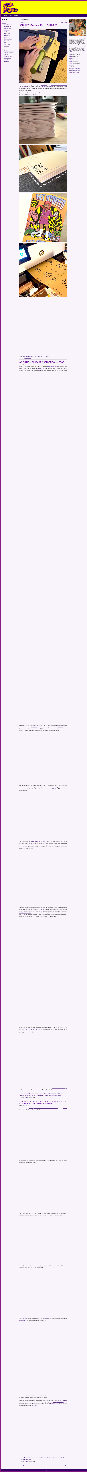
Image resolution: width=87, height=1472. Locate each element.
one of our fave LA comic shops (59, 1088)
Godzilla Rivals (7, 28)
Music (21, 15)
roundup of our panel (42, 1265)
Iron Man (27, 1095)
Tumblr (70, 56)
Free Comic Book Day (47, 1093)
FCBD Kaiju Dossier (8, 52)
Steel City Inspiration (9, 50)
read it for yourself (34, 1032)
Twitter (70, 59)
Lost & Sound (7, 59)
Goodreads (77, 68)
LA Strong (6, 31)
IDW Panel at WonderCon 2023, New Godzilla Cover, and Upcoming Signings (42, 1102)
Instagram (71, 54)
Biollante (25, 1457)
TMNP (5, 37)
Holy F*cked (7, 44)
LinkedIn (70, 57)
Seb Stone (41, 911)
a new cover (25, 1318)
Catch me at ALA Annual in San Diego (38, 25)
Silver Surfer (52, 1095)
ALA (24, 356)
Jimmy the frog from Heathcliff (32, 1029)
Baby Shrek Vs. (7, 57)
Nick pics (31, 1095)
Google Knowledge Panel (74, 70)
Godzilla (54, 1093)
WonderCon (58, 1095)
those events (34, 1405)
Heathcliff (22, 1095)
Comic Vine (71, 68)
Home (5, 15)
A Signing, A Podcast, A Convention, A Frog (41, 362)
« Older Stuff (22, 22)
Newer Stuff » (64, 22)
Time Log (61, 727)
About (10, 15)
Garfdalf (6, 54)
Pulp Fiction (52, 1403)
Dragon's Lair (34, 727)
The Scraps (6, 61)
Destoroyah (50, 1457)
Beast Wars (7, 30)
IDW (61, 1457)
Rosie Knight (41, 368)
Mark (50, 86)
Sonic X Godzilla (8, 24)
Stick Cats (6, 46)
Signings (47, 1095)
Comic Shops (26, 1093)
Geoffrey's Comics (62, 1400)
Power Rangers (7, 26)
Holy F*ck (6, 42)
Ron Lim (42, 909)
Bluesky (70, 61)
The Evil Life (7, 35)
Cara (70, 66)
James (45, 86)
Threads (70, 63)
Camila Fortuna (22, 1320)
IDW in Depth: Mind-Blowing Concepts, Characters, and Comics (43, 1108)
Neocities (71, 65)
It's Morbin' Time (8, 56)
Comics (16, 15)
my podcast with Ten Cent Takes (38, 841)
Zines (3, 49)
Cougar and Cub (8, 38)
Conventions (28, 356)
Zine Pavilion (44, 85)
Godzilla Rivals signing (52, 366)
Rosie (41, 86)
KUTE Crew (7, 33)
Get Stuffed (6, 40)
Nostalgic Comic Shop (58, 1402)
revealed (47, 1318)
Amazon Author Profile (74, 72)
